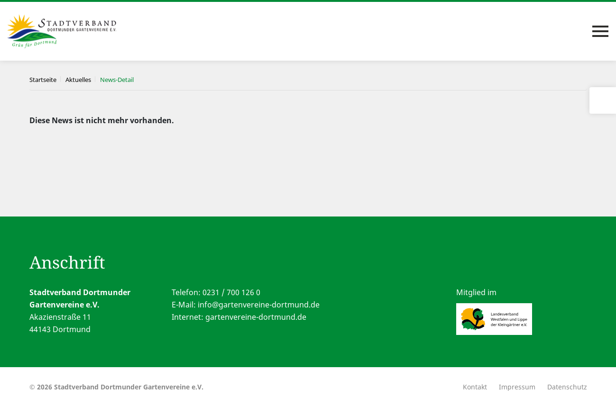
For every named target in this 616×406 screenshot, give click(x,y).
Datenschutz (567, 386)
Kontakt (475, 386)
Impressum (517, 386)
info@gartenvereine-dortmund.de (259, 304)
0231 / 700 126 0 (231, 292)
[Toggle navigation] (600, 31)
